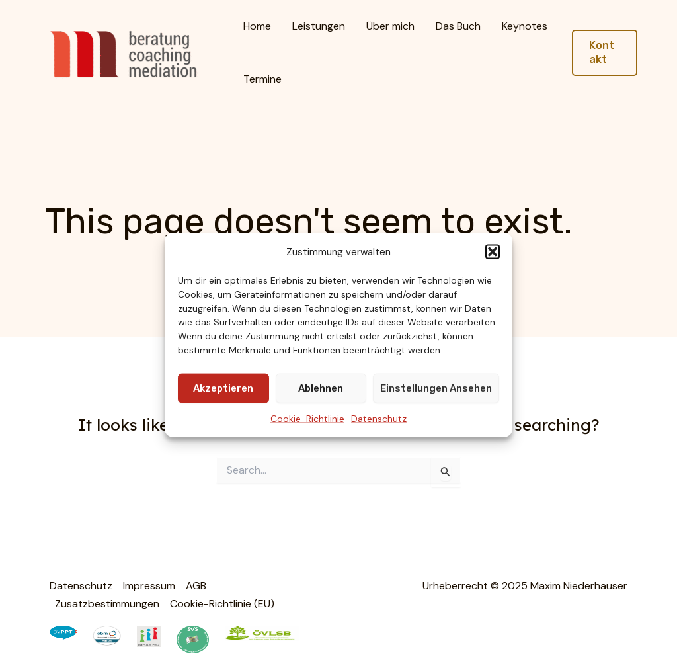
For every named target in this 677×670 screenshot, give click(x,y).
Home (257, 26)
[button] (492, 251)
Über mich (390, 26)
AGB (196, 586)
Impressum (149, 586)
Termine (262, 79)
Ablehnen (320, 388)
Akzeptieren (223, 388)
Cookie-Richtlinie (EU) (222, 603)
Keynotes (524, 26)
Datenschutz (379, 419)
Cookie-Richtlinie (307, 419)
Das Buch (458, 26)
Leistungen (318, 26)
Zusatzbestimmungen (107, 603)
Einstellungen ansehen (436, 388)
